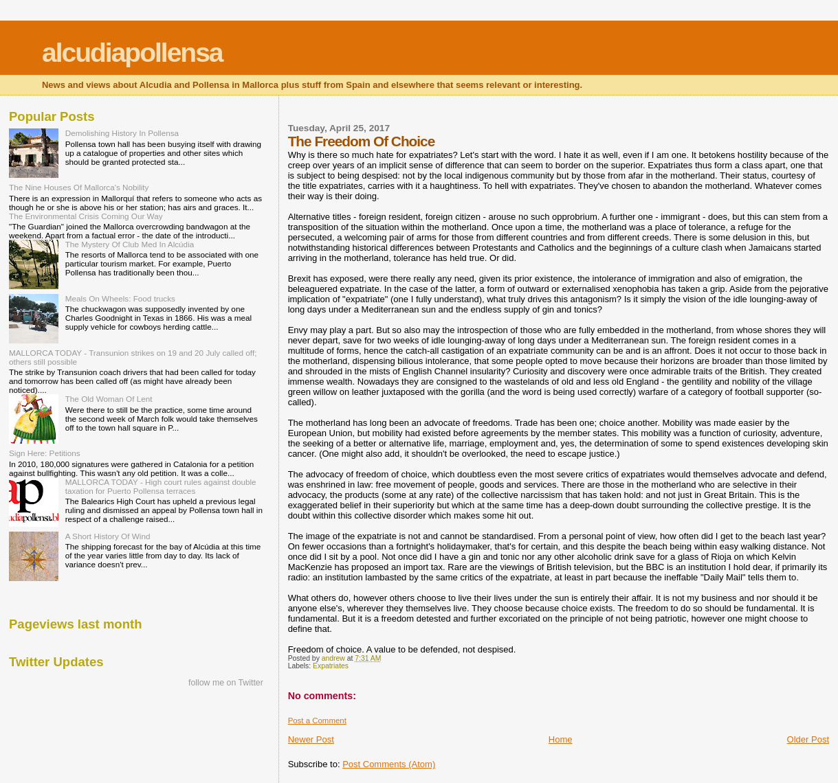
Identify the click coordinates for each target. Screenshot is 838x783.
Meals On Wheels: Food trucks (120, 298)
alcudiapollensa (132, 52)
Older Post (808, 739)
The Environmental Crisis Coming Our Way (86, 216)
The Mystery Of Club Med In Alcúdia (130, 244)
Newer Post (311, 739)
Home (561, 739)
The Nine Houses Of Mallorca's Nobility (78, 187)
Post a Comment (317, 720)
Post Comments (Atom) (388, 764)
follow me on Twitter (225, 683)
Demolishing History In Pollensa (122, 132)
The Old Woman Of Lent (109, 398)
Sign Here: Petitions (44, 453)
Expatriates (331, 666)
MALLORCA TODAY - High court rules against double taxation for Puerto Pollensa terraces (160, 486)
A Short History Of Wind (108, 536)
